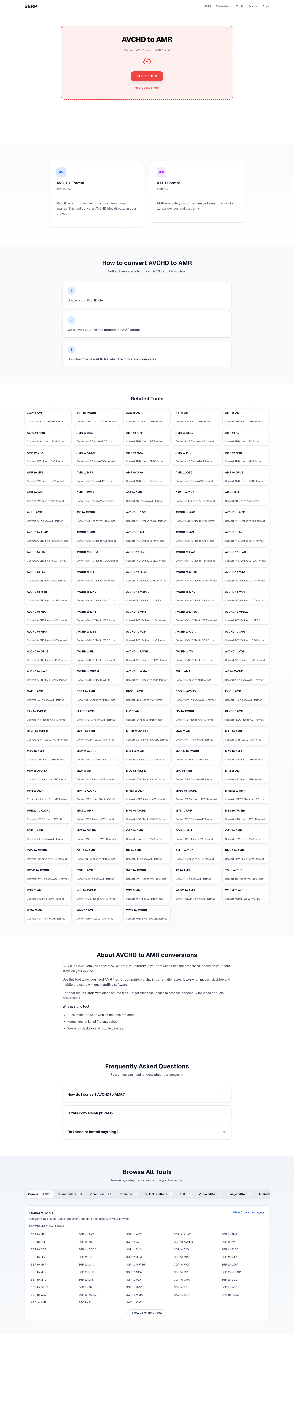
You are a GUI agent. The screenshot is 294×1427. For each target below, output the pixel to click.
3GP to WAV (38, 1295)
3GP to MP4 (134, 1272)
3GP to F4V (181, 1249)
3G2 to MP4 (38, 1234)
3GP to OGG (230, 1279)
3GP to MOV (230, 1264)
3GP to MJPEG (135, 1264)
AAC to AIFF (182, 1295)
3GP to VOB (229, 1287)
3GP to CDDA (87, 1249)
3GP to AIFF (134, 1234)
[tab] (39, 1194)
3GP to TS (180, 1287)
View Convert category (249, 1212)
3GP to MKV (182, 1264)
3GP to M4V (86, 1264)
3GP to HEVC (134, 1257)
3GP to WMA (134, 1295)
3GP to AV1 (133, 1242)
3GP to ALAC (182, 1234)
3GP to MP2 (38, 1272)
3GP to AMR (229, 1234)
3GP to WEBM (88, 1295)
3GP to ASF (38, 1242)
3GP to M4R (38, 1264)
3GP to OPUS (39, 1287)
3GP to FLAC (230, 1249)
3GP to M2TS (182, 1257)
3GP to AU (85, 1242)
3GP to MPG (39, 1279)
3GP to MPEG (182, 1272)
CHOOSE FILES (147, 76)
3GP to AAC (86, 1234)
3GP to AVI (228, 1242)
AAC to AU (85, 1302)
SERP (207, 6)
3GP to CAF (38, 1249)
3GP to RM (85, 1287)
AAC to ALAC (230, 1295)
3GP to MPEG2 (231, 1272)
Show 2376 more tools (147, 1312)
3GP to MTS (86, 1279)
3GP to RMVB (135, 1287)
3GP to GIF (86, 1257)
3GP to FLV (38, 1257)
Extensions (223, 6)
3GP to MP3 (86, 1272)
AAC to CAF (134, 1302)
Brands (253, 6)
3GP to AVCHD (183, 1242)
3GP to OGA (182, 1279)
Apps (266, 6)
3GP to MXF (133, 1279)
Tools (240, 6)
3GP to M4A (229, 1257)
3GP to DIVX (134, 1249)
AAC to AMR (39, 1302)
